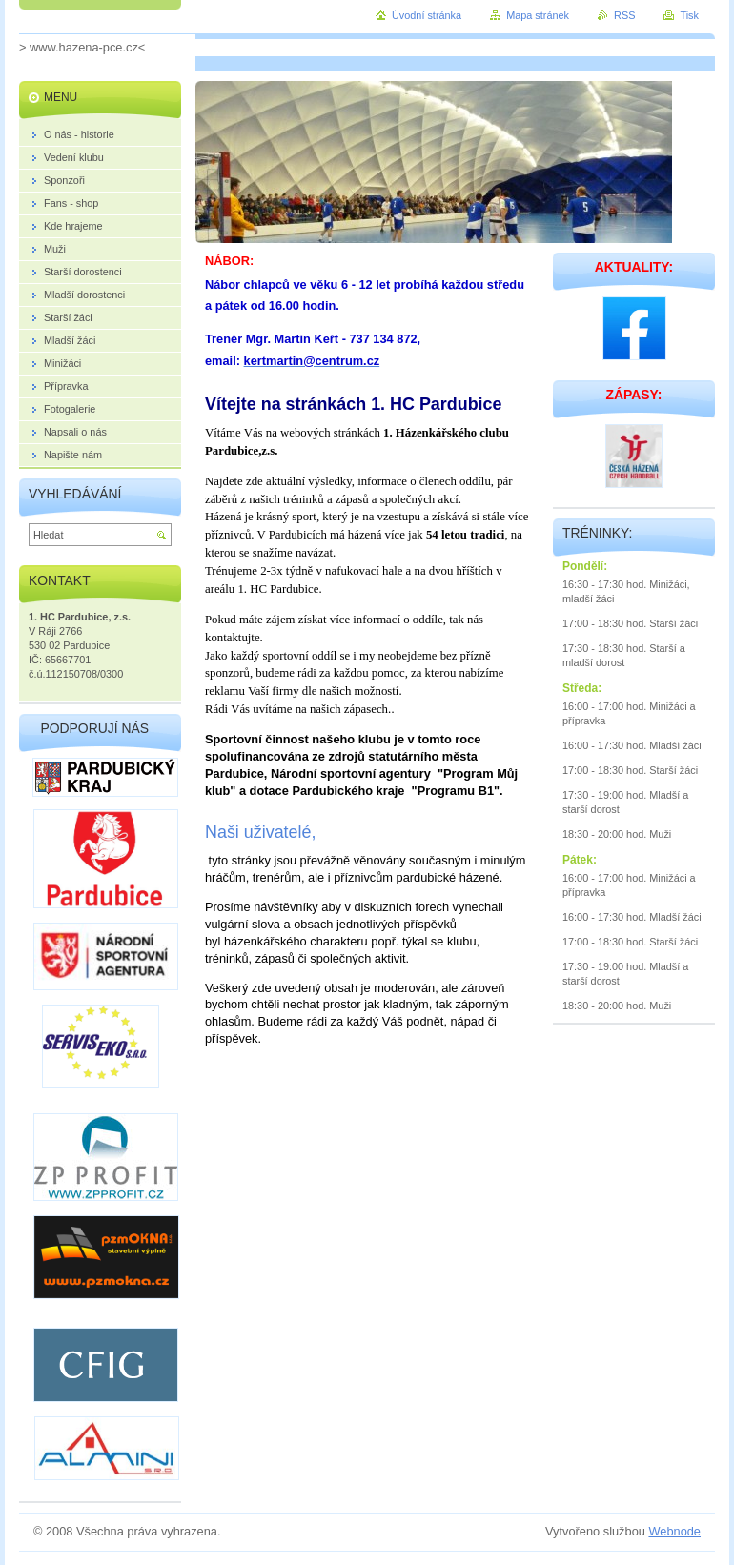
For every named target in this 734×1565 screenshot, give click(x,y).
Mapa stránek (537, 15)
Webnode (674, 1531)
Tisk (689, 15)
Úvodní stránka (426, 15)
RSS (624, 15)
